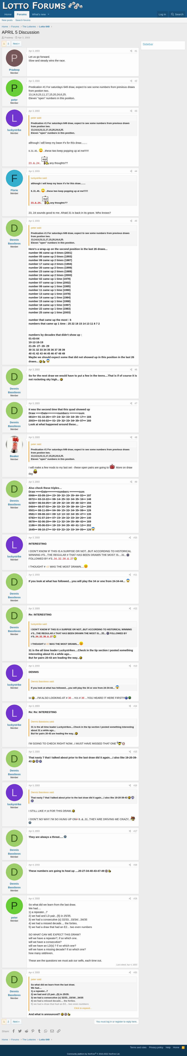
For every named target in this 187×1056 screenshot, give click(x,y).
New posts (7, 20)
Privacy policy (156, 1047)
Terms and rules (138, 1047)
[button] (48, 14)
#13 (135, 666)
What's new (39, 14)
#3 (136, 111)
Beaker (14, 456)
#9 (136, 482)
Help (168, 1047)
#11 (135, 575)
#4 (136, 171)
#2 (136, 81)
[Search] (177, 14)
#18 (135, 865)
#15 (135, 751)
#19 (135, 898)
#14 (135, 706)
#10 (135, 537)
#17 (135, 831)
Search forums (23, 20)
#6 (136, 369)
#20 (135, 972)
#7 (136, 403)
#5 (136, 221)
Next (15, 43)
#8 (136, 437)
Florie (14, 190)
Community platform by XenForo (93, 1054)
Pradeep (8, 37)
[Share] (131, 51)
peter (14, 99)
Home (8, 14)
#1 (136, 51)
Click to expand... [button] (83, 1008)
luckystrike (14, 129)
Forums (22, 14)
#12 (135, 608)
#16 (135, 785)
